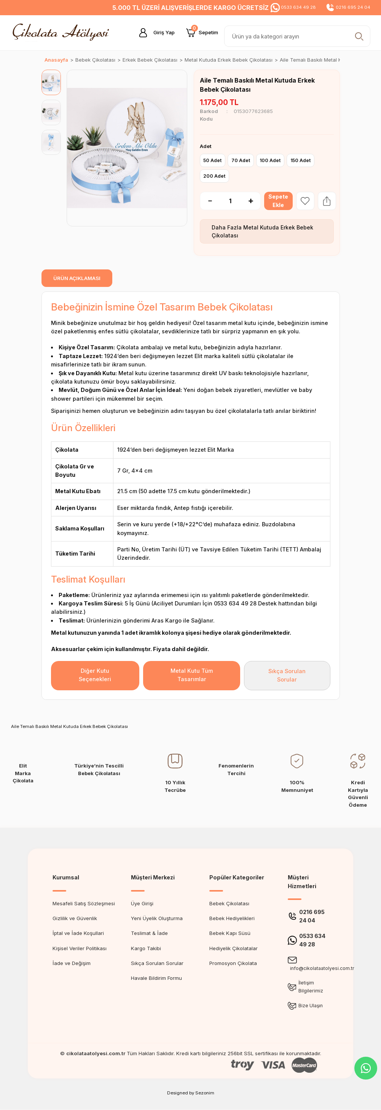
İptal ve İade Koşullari (78, 933)
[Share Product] (328, 201)
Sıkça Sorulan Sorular (287, 675)
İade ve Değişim (72, 963)
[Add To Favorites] (306, 201)
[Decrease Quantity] (206, 201)
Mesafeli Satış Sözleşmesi (84, 903)
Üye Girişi (142, 903)
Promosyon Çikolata (233, 963)
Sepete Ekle (279, 200)
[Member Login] (154, 32)
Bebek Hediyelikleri (232, 918)
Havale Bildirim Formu (156, 978)
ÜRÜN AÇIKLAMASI (76, 278)
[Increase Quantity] (255, 201)
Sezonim (204, 1093)
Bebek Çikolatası (229, 903)
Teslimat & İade (149, 933)
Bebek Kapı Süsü (229, 933)
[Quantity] (230, 201)
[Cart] (202, 32)
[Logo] (63, 32)
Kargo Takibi (146, 948)
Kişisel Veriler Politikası (80, 948)
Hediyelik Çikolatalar (233, 948)
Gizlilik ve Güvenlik (75, 918)
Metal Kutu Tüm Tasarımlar (192, 674)
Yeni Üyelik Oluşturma (157, 918)
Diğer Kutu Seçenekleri (95, 674)
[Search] (297, 36)
